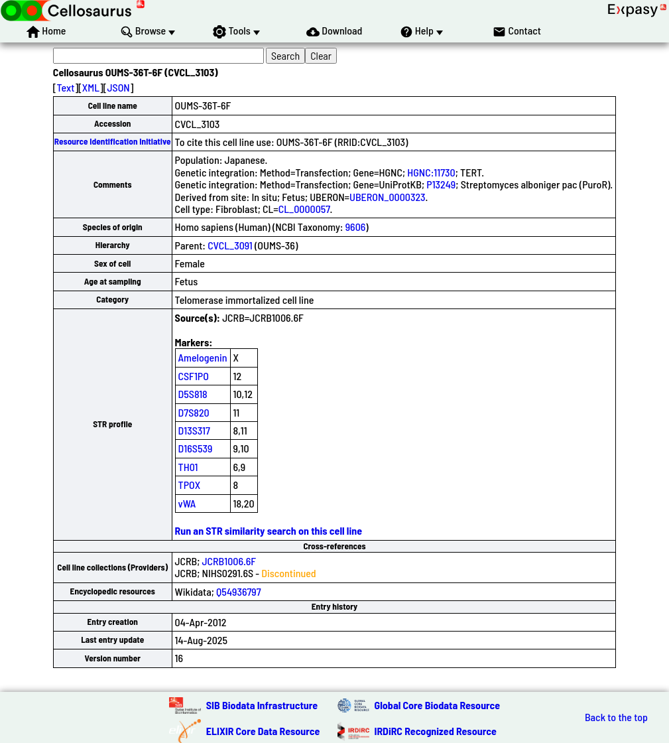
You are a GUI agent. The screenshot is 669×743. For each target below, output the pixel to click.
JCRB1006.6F (229, 561)
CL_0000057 (304, 208)
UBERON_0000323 (387, 196)
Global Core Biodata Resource (438, 705)
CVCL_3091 (230, 245)
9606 (355, 226)
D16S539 (195, 448)
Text (66, 87)
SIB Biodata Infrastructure (262, 705)
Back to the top (616, 717)
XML (90, 87)
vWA (187, 503)
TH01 (188, 466)
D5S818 (193, 393)
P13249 (441, 184)
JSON (118, 87)
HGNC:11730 (431, 172)
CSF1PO (193, 376)
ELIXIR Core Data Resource (263, 730)
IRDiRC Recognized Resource (436, 730)
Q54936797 (238, 591)
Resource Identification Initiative (112, 141)
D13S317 (194, 430)
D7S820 (194, 412)
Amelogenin (202, 357)
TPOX (189, 484)
